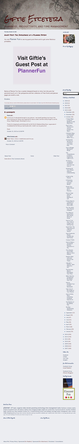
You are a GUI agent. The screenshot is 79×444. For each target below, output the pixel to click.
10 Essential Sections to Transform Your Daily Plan (69, 142)
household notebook (40, 413)
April (67, 324)
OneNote (73, 409)
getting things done (17, 413)
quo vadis (73, 413)
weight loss (44, 409)
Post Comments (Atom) (18, 159)
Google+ (65, 360)
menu (30, 409)
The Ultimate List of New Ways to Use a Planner (70, 252)
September (69, 313)
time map (30, 414)
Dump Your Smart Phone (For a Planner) (70, 189)
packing (33, 413)
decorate (69, 413)
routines (24, 413)
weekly (74, 408)
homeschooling (35, 411)
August (68, 315)
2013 (66, 336)
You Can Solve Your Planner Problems (70, 209)
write (45, 411)
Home (32, 156)
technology (41, 408)
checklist (9, 411)
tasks (59, 408)
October (68, 117)
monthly (68, 409)
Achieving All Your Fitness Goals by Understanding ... (70, 171)
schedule (69, 408)
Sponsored (21, 441)
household (11, 409)
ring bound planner (60, 409)
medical (26, 409)
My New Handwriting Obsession (69, 308)
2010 (66, 341)
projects (5, 409)
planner (10, 108)
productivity (51, 409)
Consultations (59, 441)
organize (20, 408)
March (68, 327)
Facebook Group (67, 366)
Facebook (65, 355)
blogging (34, 409)
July (67, 317)
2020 (66, 101)
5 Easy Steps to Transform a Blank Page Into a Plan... (70, 203)
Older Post (56, 156)
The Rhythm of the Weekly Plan (70, 303)
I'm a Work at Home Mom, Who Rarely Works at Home (69, 215)
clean (69, 411)
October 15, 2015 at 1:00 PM (15, 141)
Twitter (65, 356)
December (69, 112)
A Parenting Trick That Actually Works (69, 182)
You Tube (65, 358)
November (69, 114)
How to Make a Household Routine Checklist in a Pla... (70, 245)
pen (47, 413)
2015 (66, 110)
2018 (66, 103)
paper (5, 411)
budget (39, 409)
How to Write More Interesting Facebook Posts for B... (70, 296)
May (67, 322)
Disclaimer (51, 441)
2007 (66, 348)
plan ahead (22, 414)
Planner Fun (15, 39)
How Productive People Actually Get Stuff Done (70, 235)
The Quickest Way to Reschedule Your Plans (69, 272)
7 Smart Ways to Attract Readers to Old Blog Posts (70, 121)
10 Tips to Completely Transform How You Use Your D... (70, 163)
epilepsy (49, 411)
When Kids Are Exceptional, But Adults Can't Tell (70, 278)
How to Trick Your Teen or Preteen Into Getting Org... (70, 222)
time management (51, 408)
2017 (66, 105)
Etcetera (7, 99)
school (41, 411)
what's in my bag (62, 413)
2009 (66, 344)
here (40, 102)
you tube (14, 411)
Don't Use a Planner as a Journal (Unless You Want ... (69, 128)
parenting (34, 408)
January (68, 331)
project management (62, 411)
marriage (54, 411)
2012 (66, 339)
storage (26, 414)
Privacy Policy (13, 441)
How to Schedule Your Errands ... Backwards (70, 285)
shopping (9, 413)
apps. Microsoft (6, 414)
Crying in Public (70, 240)
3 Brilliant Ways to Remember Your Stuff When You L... (70, 135)
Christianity (17, 414)
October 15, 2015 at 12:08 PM (15, 131)
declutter (29, 413)
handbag (12, 414)
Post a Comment (10, 144)
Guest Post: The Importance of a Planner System (70, 229)
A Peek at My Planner (69, 177)
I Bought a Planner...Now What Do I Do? (70, 265)
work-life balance (19, 409)
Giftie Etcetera (33, 19)
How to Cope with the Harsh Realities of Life (69, 195)
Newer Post (8, 156)
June (67, 320)
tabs (53, 413)
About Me (6, 441)
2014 (66, 334)
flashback (63, 408)
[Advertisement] (39, 7)
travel (56, 413)
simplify (50, 413)
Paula (8, 115)
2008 (66, 346)
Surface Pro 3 (27, 411)
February (68, 329)
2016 (66, 108)
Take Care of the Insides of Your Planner (70, 290)
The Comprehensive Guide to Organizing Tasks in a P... (70, 155)
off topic (13, 408)
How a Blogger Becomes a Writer (70, 149)
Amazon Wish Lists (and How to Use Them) (69, 259)
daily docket (27, 408)
